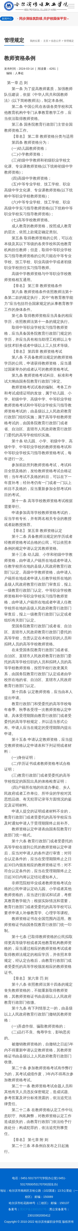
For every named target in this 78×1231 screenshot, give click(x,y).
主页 (45, 40)
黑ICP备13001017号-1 (34, 1209)
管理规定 (69, 40)
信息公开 (56, 40)
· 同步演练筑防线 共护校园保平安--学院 (44, 21)
